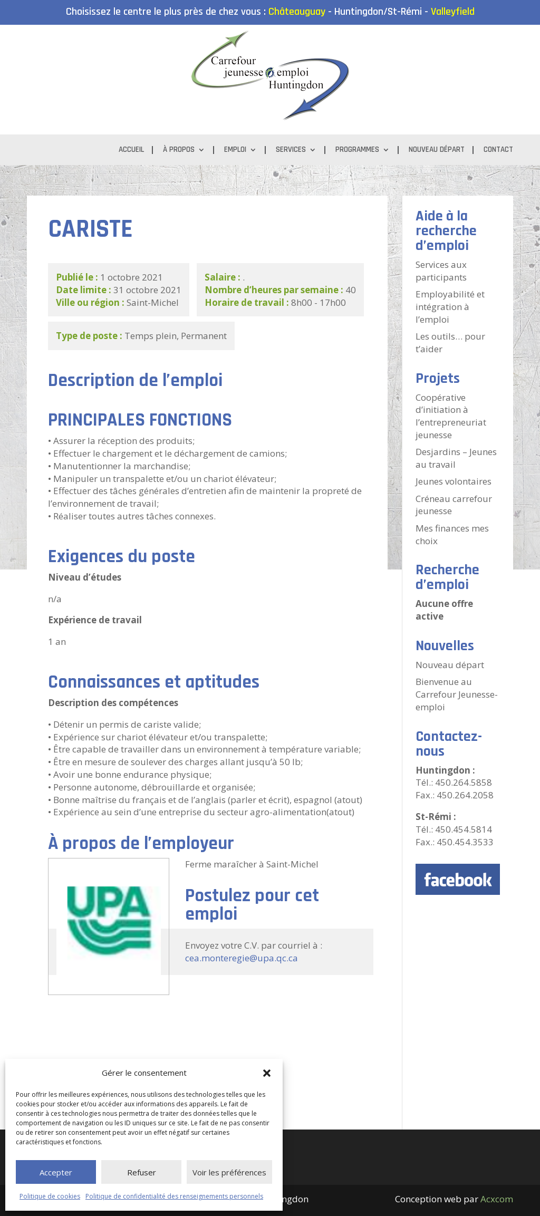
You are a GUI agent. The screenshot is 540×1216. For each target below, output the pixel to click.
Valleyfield (453, 11)
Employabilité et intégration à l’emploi (450, 306)
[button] (267, 1073)
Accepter (56, 1172)
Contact (498, 150)
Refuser (141, 1172)
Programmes (357, 150)
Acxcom (496, 1199)
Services (291, 150)
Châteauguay (296, 11)
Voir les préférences (229, 1172)
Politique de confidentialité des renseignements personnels (174, 1196)
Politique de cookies (50, 1196)
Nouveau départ (437, 150)
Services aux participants (441, 270)
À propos (179, 150)
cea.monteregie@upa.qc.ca (241, 958)
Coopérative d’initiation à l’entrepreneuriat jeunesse (451, 416)
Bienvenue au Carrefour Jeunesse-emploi (457, 694)
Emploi (235, 150)
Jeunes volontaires (453, 481)
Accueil (131, 150)
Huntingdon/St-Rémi (378, 11)
